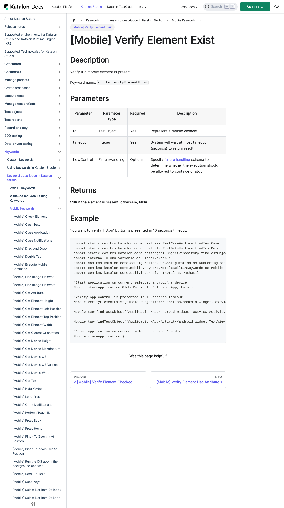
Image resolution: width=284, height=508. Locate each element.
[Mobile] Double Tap (27, 256)
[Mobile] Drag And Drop (29, 248)
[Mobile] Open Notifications (32, 404)
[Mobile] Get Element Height (32, 301)
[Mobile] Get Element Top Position (36, 317)
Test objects (13, 112)
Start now (255, 6)
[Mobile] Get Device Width (31, 372)
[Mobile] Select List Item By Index (36, 490)
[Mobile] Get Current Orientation (35, 333)
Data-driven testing (18, 144)
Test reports (13, 120)
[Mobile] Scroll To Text (28, 474)
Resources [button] (187, 7)
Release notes (14, 26)
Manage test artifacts (20, 104)
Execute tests (14, 96)
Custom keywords (20, 159)
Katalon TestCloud (120, 6)
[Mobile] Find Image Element (33, 277)
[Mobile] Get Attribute (28, 293)
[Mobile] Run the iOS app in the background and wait (35, 463)
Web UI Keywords (22, 188)
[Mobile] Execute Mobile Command (29, 266)
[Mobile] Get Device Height (31, 341)
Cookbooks (12, 72)
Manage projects (16, 80)
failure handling (177, 159)
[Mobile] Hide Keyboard (29, 388)
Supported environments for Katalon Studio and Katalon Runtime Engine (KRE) (30, 39)
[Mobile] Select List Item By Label (36, 498)
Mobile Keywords (22, 208)
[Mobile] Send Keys (26, 482)
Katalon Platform (63, 6)
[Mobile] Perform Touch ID (31, 412)
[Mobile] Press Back (26, 420)
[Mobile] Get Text (24, 380)
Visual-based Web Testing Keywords (28, 198)
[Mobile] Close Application (31, 232)
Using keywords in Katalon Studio (31, 167)
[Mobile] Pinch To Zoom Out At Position (34, 451)
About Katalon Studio (19, 18)
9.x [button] (141, 7)
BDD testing (13, 136)
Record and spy (16, 128)
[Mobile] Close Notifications (32, 240)
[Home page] (74, 20)
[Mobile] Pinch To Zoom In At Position (33, 439)
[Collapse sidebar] (33, 503)
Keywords (11, 152)
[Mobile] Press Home (27, 428)
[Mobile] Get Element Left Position (36, 309)
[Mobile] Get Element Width (32, 325)
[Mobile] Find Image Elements (33, 285)
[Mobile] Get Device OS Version (35, 364)
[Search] (220, 7)
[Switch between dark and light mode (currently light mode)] (276, 6)
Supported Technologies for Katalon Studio (30, 53)
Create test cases (17, 88)
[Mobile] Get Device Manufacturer (36, 348)
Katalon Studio (91, 6)
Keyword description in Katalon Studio (29, 178)
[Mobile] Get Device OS (29, 356)
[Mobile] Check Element (29, 216)
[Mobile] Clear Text (26, 224)
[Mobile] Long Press (26, 396)
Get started (12, 64)
